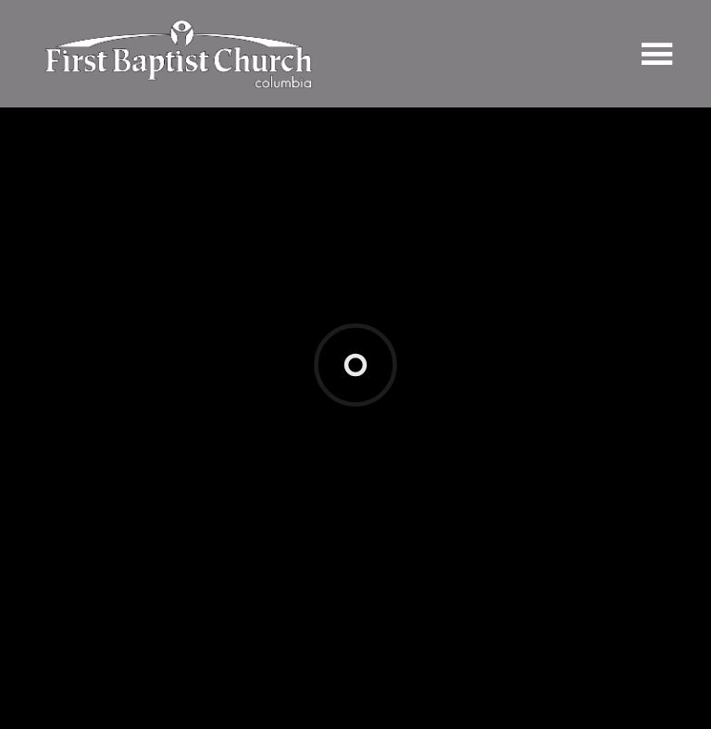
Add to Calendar (98, 459)
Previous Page (102, 519)
